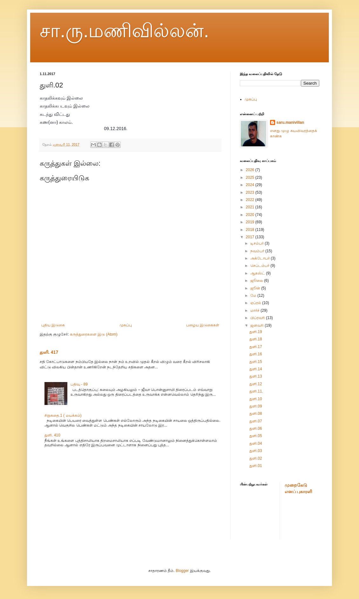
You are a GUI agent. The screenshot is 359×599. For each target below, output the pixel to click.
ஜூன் (255, 288)
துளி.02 (255, 458)
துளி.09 (255, 406)
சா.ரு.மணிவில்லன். (124, 30)
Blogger (182, 570)
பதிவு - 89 (79, 384)
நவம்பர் (257, 251)
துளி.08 (255, 413)
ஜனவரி (257, 325)
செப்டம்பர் (260, 265)
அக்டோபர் (260, 258)
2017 (250, 237)
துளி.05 (255, 436)
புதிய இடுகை (53, 325)
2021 (250, 207)
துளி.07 (255, 421)
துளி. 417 (49, 352)
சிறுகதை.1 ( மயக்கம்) (63, 415)
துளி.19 (255, 332)
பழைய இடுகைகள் (202, 325)
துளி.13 (255, 376)
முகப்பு (125, 325)
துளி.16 (255, 354)
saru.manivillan (290, 122)
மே (253, 295)
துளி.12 (255, 384)
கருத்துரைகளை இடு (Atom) (94, 334)
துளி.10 (255, 399)
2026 (250, 170)
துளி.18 (255, 339)
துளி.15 (255, 361)
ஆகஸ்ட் (258, 273)
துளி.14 (255, 369)
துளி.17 (255, 347)
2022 (250, 200)
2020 (250, 214)
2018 (250, 229)
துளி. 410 (52, 435)
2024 (250, 185)
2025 (250, 177)
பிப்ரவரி (258, 318)
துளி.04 (255, 443)
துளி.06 (255, 428)
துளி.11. (256, 391)
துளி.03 (255, 451)
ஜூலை (257, 280)
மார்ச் (255, 310)
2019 (250, 222)
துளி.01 (255, 465)
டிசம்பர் (257, 243)
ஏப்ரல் (256, 303)
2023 (250, 192)
